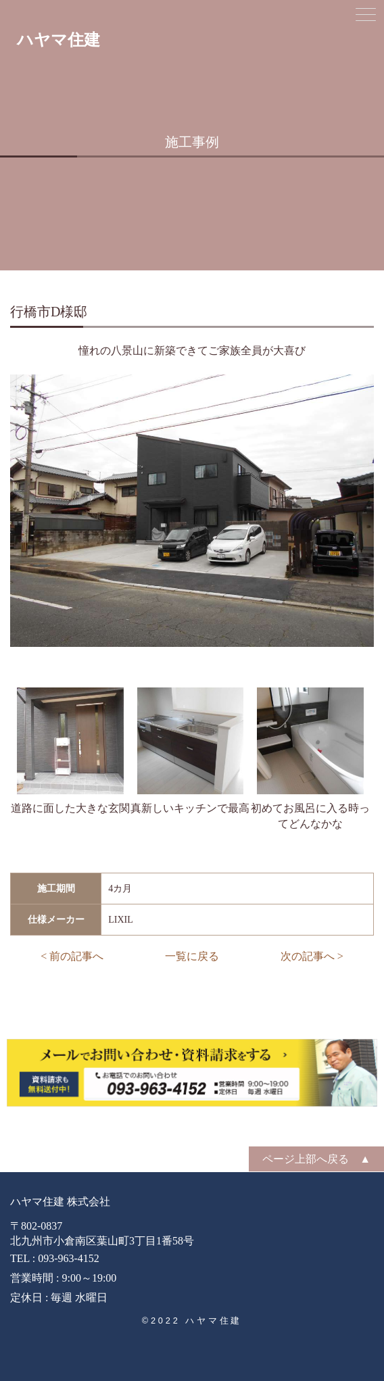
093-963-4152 (68, 1258)
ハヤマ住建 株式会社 (60, 1201)
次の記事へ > (312, 956)
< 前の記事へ (72, 956)
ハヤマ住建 (58, 40)
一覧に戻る (192, 956)
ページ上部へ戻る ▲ (316, 1159)
